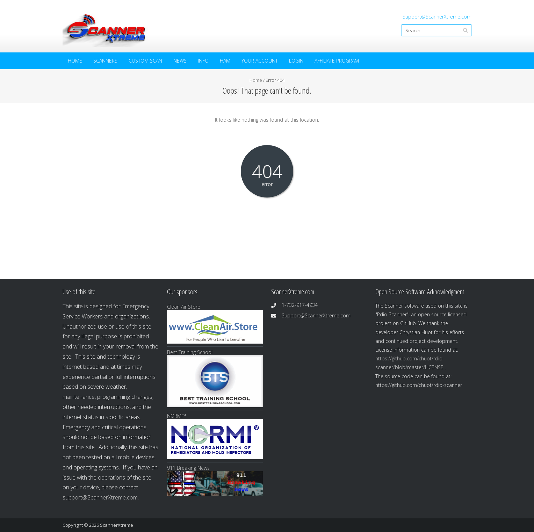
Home (75, 60)
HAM (225, 60)
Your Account (259, 60)
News (180, 60)
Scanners (105, 60)
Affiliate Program (337, 60)
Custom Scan (145, 60)
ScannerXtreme (116, 525)
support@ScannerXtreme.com (100, 497)
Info (203, 60)
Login (296, 60)
